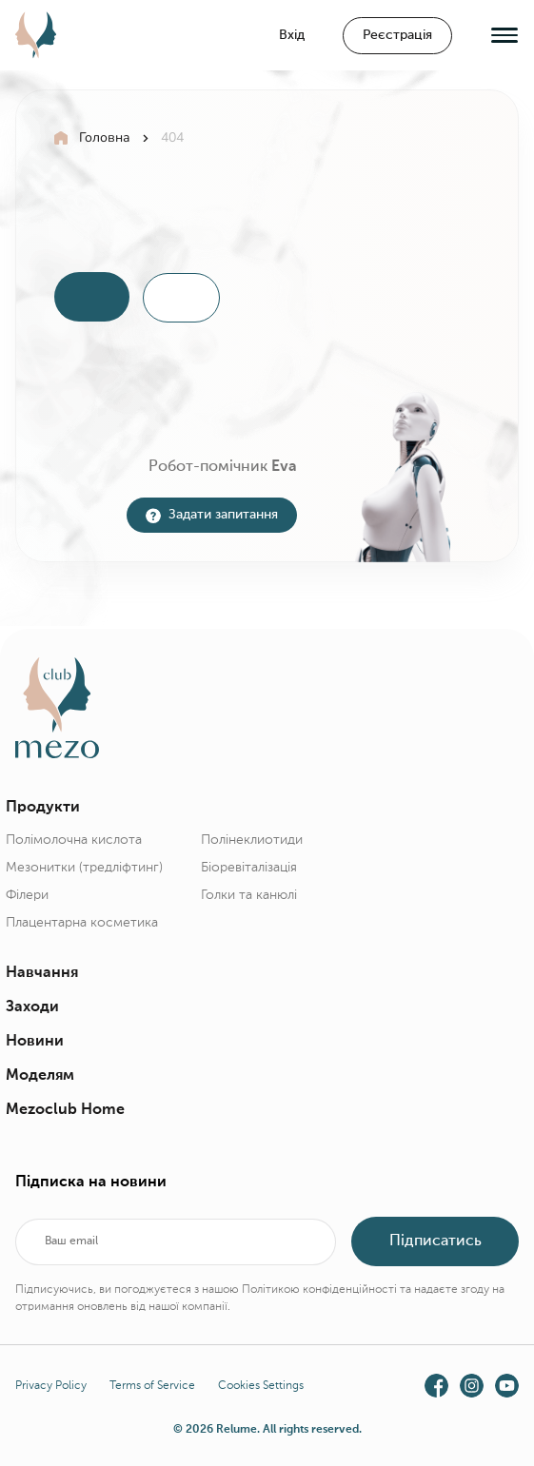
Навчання (42, 972)
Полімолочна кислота (74, 839)
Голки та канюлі (249, 894)
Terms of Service (152, 1384)
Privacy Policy (51, 1384)
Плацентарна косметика (82, 921)
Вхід (292, 35)
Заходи (32, 1006)
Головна (104, 137)
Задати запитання (212, 513)
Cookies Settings (261, 1384)
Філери (27, 894)
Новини (35, 1040)
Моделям (40, 1075)
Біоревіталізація (249, 866)
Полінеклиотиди (252, 839)
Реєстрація (397, 35)
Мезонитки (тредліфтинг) (84, 866)
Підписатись (434, 1240)
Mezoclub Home (65, 1109)
